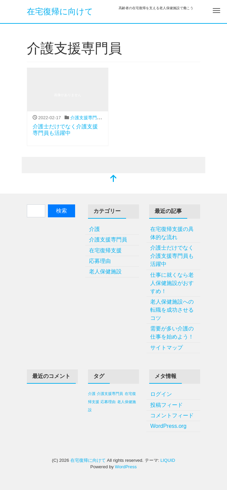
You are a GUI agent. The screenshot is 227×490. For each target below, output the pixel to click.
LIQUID (167, 460)
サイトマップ (166, 347)
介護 (94, 229)
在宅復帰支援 (105, 250)
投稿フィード (166, 405)
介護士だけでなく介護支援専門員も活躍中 (172, 256)
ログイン (161, 394)
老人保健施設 (105, 271)
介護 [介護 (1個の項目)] (91, 394)
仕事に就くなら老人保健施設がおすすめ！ (172, 283)
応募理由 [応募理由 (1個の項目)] (108, 402)
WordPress (126, 466)
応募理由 (100, 261)
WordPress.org (168, 426)
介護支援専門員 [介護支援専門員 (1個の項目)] (110, 394)
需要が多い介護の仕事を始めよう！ (172, 333)
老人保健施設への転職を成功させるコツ (172, 310)
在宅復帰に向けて (60, 11)
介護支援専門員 (85, 117)
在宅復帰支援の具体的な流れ (172, 233)
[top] (113, 179)
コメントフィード (172, 415)
